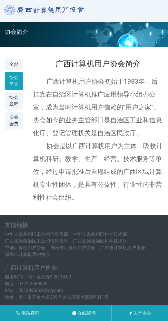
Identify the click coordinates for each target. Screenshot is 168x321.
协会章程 (13, 101)
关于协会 (140, 313)
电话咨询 (27, 313)
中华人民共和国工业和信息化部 (36, 234)
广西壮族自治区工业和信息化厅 (36, 240)
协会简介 (13, 81)
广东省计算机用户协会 (122, 247)
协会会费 (13, 120)
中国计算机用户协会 (25, 247)
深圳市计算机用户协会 (27, 254)
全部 (13, 64)
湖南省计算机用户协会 (72, 247)
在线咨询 (83, 313)
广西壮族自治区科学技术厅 (100, 240)
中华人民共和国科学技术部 (100, 234)
